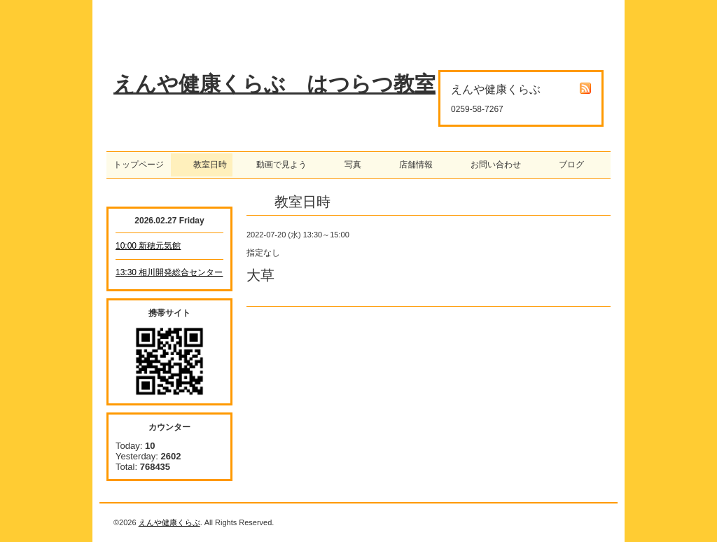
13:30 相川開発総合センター (169, 272)
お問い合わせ (491, 164)
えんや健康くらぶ (169, 522)
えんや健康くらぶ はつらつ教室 (274, 83)
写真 (349, 164)
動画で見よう (277, 164)
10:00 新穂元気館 (148, 246)
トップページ (138, 164)
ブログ (567, 164)
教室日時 (201, 164)
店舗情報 (411, 164)
